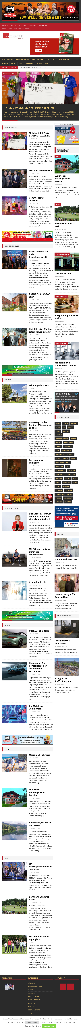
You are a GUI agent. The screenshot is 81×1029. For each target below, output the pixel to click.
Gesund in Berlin (37, 582)
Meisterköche (60, 470)
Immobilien (59, 455)
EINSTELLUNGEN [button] (32, 1022)
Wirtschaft (68, 498)
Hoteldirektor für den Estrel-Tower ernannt (40, 330)
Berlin (58, 431)
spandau (66, 486)
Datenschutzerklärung (32, 1026)
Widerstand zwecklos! (66, 559)
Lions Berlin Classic (63, 463)
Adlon (58, 423)
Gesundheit (68, 447)
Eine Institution (63, 273)
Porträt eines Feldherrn (36, 461)
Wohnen (59, 502)
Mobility (8, 625)
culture (8, 380)
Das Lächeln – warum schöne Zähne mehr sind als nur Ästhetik (40, 516)
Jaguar (58, 459)
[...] (68, 117)
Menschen (71, 470)
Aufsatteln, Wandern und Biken (40, 824)
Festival (58, 443)
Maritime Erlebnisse (39, 755)
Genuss (58, 447)
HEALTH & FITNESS (64, 59)
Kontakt (13, 25)
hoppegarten (66, 451)
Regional (66, 482)
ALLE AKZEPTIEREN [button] (49, 1026)
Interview (69, 455)
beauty (70, 427)
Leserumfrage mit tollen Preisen (19, 29)
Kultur (65, 459)
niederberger (70, 474)
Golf (57, 451)
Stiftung (59, 490)
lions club (59, 466)
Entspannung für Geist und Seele (66, 317)
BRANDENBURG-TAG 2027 (39, 295)
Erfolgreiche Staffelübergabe (63, 680)
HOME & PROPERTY (38, 59)
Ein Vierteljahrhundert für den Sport (41, 866)
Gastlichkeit (68, 443)
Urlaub (69, 494)
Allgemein (31, 983)
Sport (7, 858)
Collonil (59, 435)
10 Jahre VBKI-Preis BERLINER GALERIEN (29, 108)
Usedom (58, 498)
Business (66, 431)
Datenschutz (43, 25)
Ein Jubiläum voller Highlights (39, 938)
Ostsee (67, 478)
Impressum (32, 25)
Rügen (58, 486)
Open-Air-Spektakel (39, 630)
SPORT (21, 64)
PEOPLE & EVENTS (7, 59)
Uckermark (59, 494)
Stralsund (68, 490)
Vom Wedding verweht (36, 199)
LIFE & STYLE (51, 59)
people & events (11, 128)
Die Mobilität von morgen (36, 707)
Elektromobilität (62, 439)
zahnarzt (68, 502)
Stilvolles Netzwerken (40, 170)
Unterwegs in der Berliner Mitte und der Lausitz (41, 425)
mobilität (59, 474)
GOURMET (29, 64)
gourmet (60, 534)
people (75, 478)
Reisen (75, 482)
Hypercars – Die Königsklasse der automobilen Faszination (38, 667)
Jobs (46, 64)
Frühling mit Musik (39, 385)
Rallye (58, 482)
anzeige (65, 423)
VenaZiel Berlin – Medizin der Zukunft (65, 364)
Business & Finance (12, 246)
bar (64, 427)
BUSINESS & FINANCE (22, 59)
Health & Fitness (11, 508)
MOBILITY (5, 64)
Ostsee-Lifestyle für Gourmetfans (65, 596)
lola (67, 466)
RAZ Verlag (22, 25)
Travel (7, 749)
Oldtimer (59, 478)
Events (73, 439)
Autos (58, 427)
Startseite (5, 25)
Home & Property (64, 616)
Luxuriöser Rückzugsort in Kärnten (37, 792)
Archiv (4, 29)
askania (74, 423)
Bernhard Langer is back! (39, 898)
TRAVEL (13, 64)
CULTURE (39, 64)
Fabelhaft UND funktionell (62, 642)
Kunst (73, 459)
